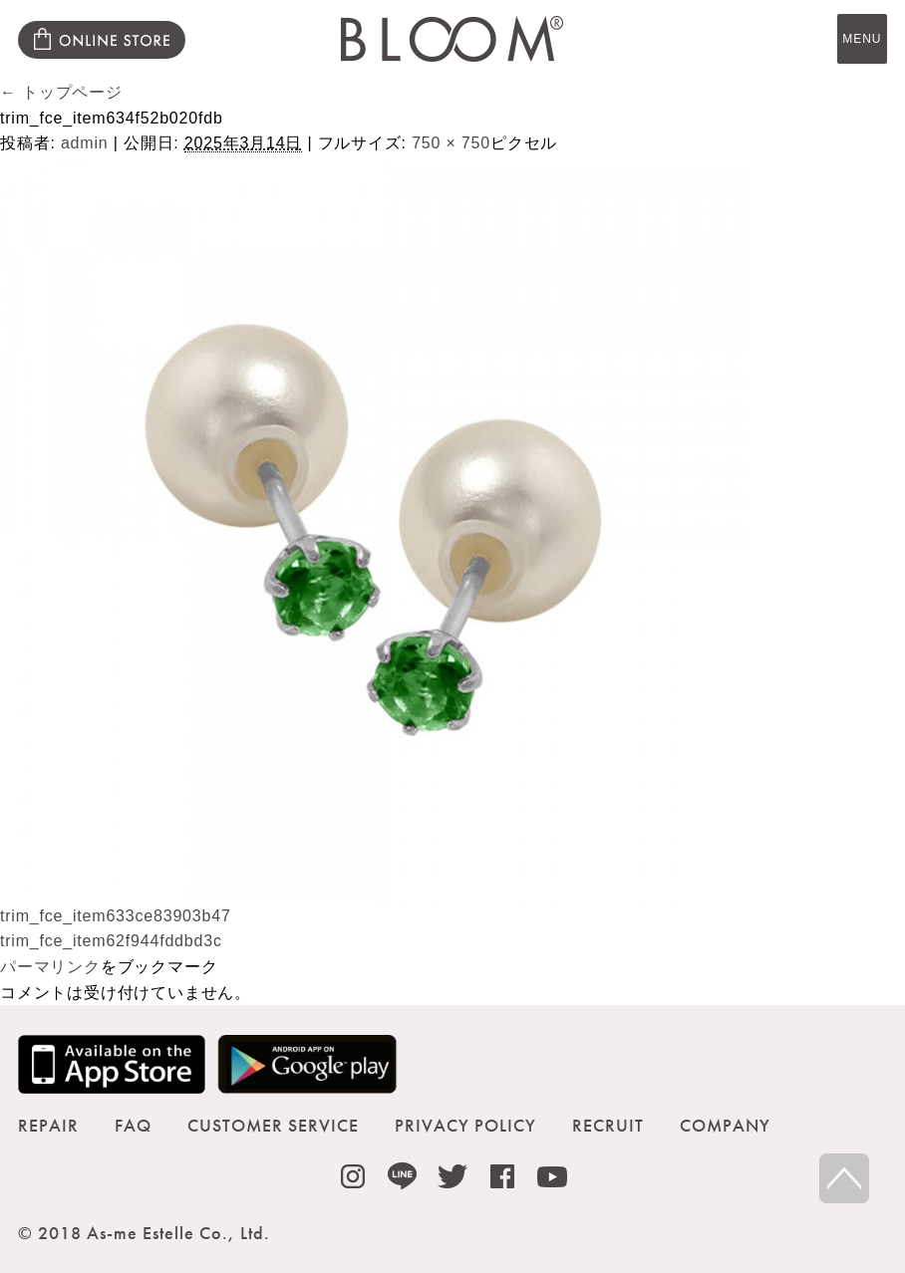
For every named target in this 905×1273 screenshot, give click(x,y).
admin (85, 142)
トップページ (61, 92)
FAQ (133, 1125)
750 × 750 (451, 142)
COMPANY (725, 1125)
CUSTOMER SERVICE (273, 1125)
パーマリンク (50, 966)
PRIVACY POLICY (465, 1125)
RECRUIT (608, 1125)
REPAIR (48, 1125)
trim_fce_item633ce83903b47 (115, 915)
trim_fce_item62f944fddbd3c (111, 940)
